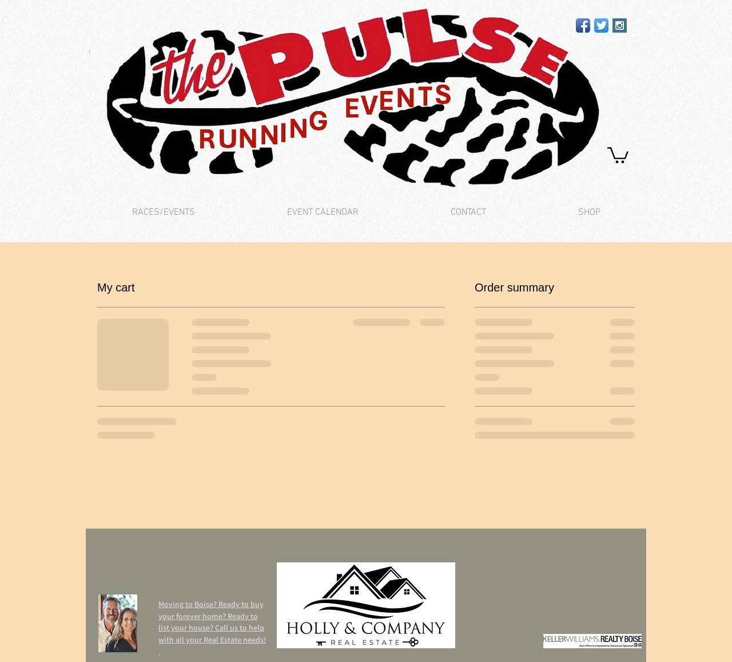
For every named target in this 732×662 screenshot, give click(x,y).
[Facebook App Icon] (583, 25)
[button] (617, 154)
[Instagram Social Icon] (619, 25)
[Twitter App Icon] (601, 25)
